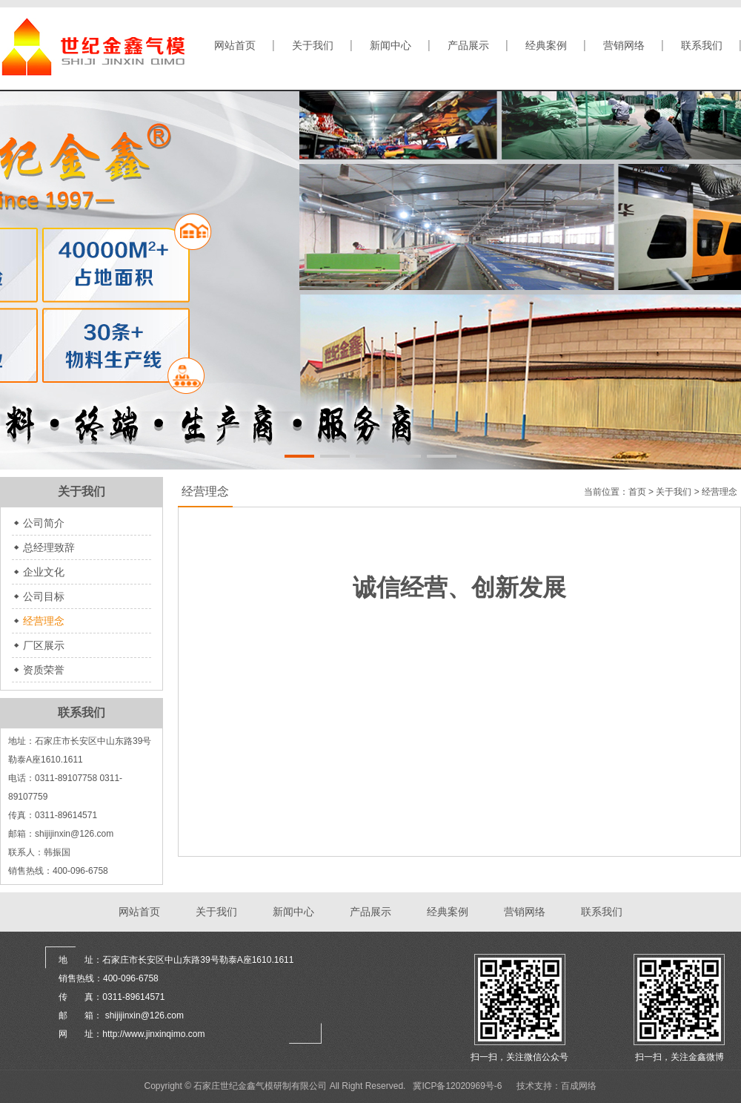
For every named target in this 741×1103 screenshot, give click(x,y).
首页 (637, 492)
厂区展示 (43, 645)
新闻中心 (390, 45)
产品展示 (468, 45)
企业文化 (43, 572)
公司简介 (43, 523)
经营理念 (43, 621)
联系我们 (701, 45)
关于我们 (312, 45)
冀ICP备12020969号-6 (457, 1086)
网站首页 (235, 45)
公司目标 (43, 596)
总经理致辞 (49, 547)
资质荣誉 (43, 670)
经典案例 (546, 45)
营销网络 (624, 45)
